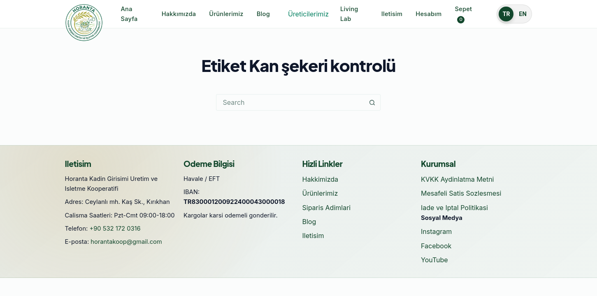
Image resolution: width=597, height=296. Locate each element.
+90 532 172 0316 (115, 228)
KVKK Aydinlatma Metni (457, 179)
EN (523, 14)
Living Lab (349, 14)
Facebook (436, 246)
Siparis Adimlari (326, 208)
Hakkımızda (179, 14)
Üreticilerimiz (308, 14)
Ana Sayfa (129, 14)
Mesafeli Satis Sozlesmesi (461, 193)
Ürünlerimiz (226, 14)
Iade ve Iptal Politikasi (454, 208)
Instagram (436, 231)
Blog (263, 14)
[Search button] (372, 102)
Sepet (463, 14)
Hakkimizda (320, 179)
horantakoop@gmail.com (126, 241)
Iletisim (392, 14)
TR (506, 14)
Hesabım (428, 14)
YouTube (434, 260)
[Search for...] (290, 102)
